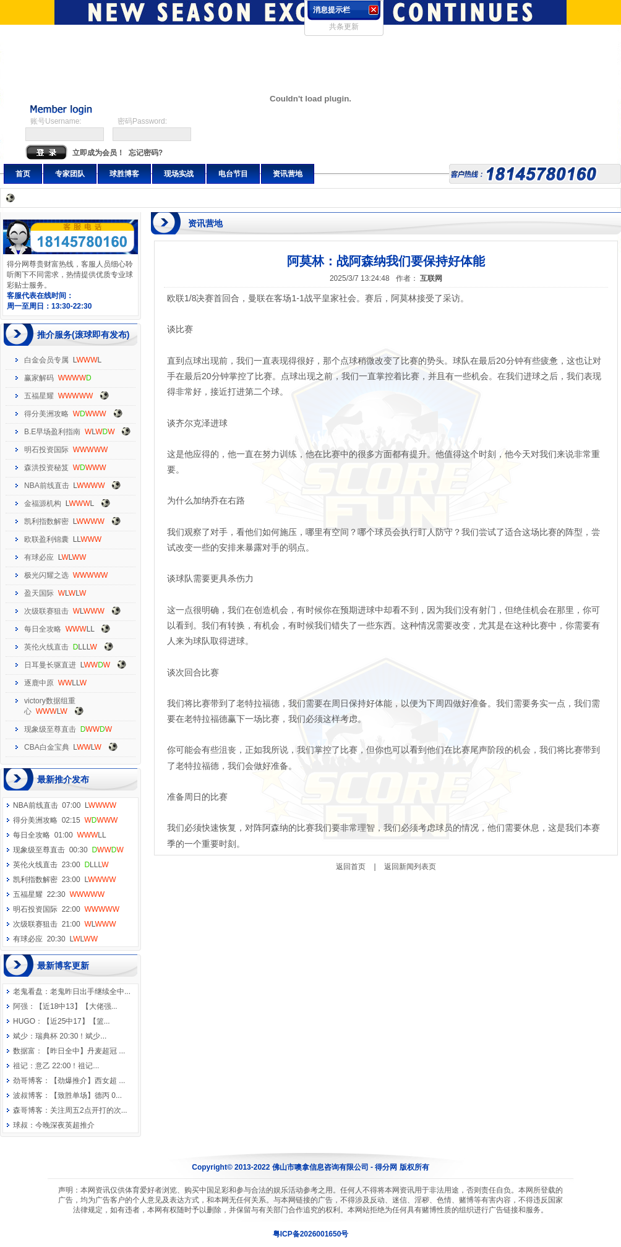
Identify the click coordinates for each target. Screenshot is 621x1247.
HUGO (24, 1021)
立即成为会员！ (98, 152)
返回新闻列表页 (410, 866)
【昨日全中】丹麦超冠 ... (84, 1051)
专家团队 (70, 173)
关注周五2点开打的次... (88, 1110)
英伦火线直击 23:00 (61, 864)
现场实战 (179, 173)
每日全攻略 (42, 629)
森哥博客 (28, 1110)
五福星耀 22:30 (59, 894)
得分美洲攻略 (46, 413)
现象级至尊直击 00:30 (68, 850)
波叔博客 (28, 1095)
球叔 (20, 1125)
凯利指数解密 (46, 521)
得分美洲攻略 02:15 (65, 820)
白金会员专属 (46, 360)
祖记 (20, 1065)
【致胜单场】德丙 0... (86, 1095)
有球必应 (39, 557)
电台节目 (233, 173)
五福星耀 (39, 396)
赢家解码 (39, 378)
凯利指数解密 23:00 (64, 879)
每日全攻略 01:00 (59, 835)
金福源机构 (42, 503)
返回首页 (351, 866)
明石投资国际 (46, 449)
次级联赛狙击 (46, 611)
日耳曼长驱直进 (50, 665)
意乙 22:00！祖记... (67, 1065)
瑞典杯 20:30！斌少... (70, 1036)
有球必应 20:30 (55, 939)
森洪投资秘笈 (46, 467)
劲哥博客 (28, 1080)
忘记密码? (146, 152)
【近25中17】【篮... (76, 1021)
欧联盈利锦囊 (46, 539)
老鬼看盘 (28, 991)
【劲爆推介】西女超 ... (87, 1080)
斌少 (20, 1036)
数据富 (24, 1051)
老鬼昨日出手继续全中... (90, 991)
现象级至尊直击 (50, 729)
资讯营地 (287, 173)
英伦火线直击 (46, 647)
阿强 (20, 1006)
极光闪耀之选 (46, 575)
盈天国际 (39, 593)
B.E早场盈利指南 (52, 431)
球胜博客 (124, 173)
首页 (22, 173)
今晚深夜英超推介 (65, 1125)
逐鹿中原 (39, 683)
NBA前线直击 (46, 485)
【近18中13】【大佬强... (76, 1006)
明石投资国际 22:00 (66, 909)
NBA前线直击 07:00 (64, 805)
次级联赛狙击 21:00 (64, 924)
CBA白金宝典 (46, 747)
